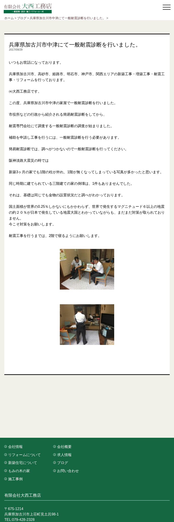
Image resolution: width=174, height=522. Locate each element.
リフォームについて (22, 455)
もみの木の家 (17, 471)
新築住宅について (20, 463)
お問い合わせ (66, 471)
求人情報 (62, 455)
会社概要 (62, 447)
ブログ (60, 463)
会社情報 (13, 447)
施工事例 (13, 479)
